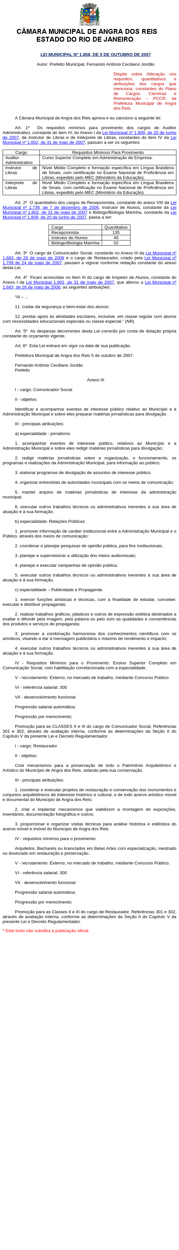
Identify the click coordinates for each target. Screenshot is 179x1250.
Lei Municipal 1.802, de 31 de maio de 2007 (70, 282)
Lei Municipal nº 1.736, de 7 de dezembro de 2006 (89, 205)
